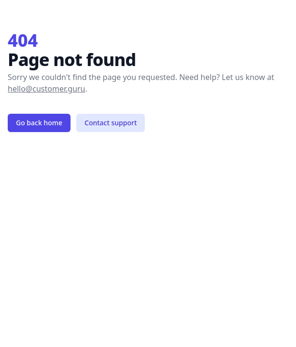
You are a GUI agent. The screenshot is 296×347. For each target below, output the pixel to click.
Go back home (39, 122)
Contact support (111, 122)
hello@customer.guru (46, 88)
